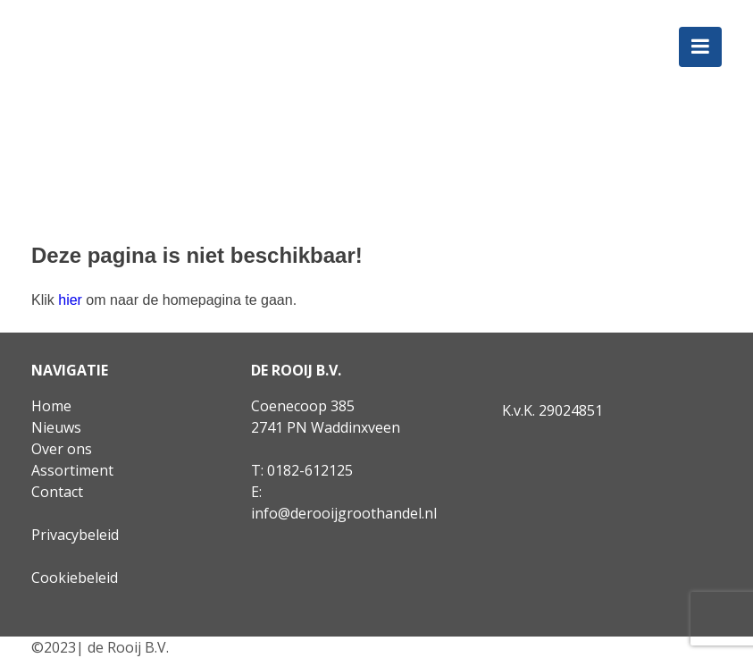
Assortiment (72, 470)
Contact (57, 492)
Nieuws (56, 427)
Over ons (61, 449)
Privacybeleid (75, 534)
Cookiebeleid (74, 577)
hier (70, 300)
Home (51, 406)
